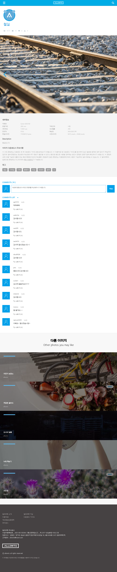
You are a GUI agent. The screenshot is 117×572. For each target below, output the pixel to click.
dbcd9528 (16, 254)
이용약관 (5, 517)
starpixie (16, 294)
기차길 (12, 170)
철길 (5, 170)
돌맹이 (26, 170)
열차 (48, 170)
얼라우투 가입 (28, 514)
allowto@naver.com (16, 538)
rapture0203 (17, 320)
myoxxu (15, 307)
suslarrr (15, 280)
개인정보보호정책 (8, 520)
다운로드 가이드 (30, 152)
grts (14, 267)
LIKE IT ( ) (19, 209)
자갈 (33, 170)
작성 (111, 189)
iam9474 (16, 241)
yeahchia (16, 215)
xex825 (15, 228)
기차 (19, 170)
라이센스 (5, 523)
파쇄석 (41, 170)
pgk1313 (16, 202)
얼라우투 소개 (7, 514)
